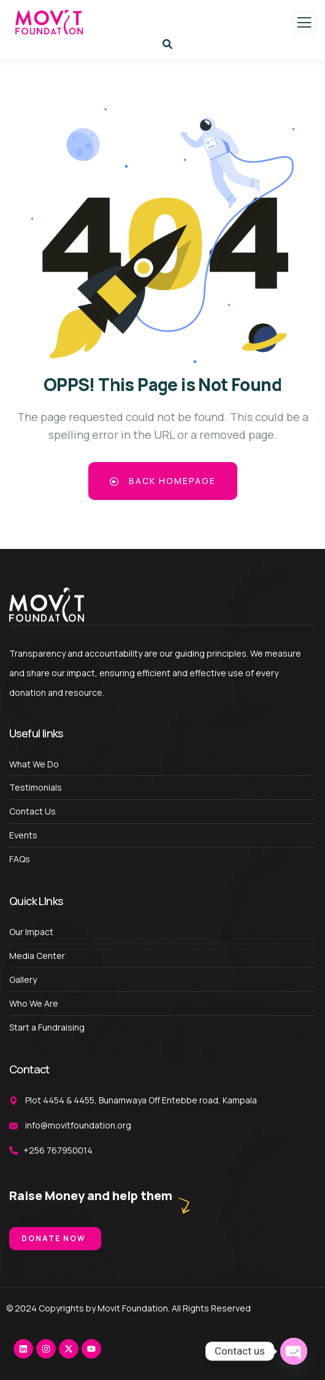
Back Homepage (163, 481)
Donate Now (53, 1238)
